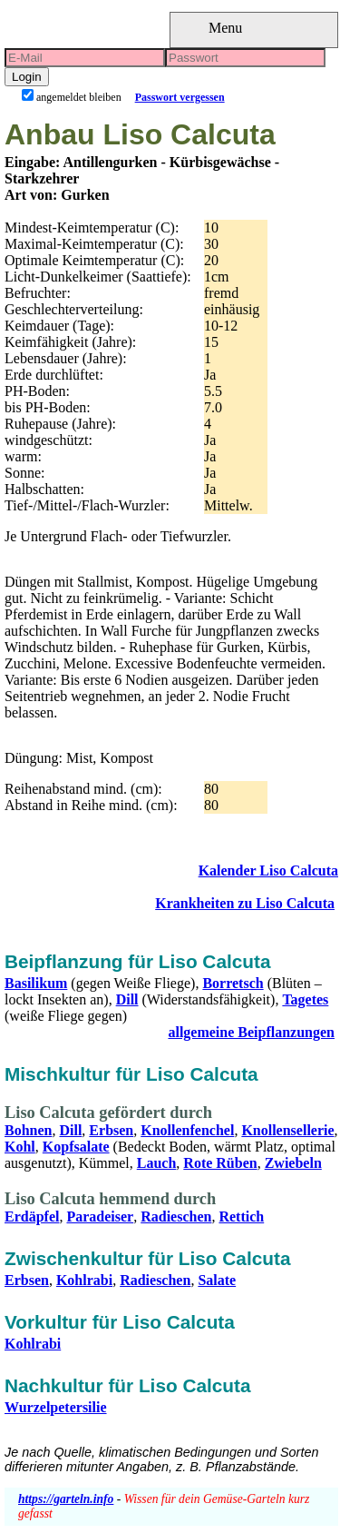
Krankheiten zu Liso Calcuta (245, 903)
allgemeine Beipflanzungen (251, 1032)
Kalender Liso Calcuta (268, 870)
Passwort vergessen (180, 97)
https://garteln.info (65, 1499)
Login (27, 77)
